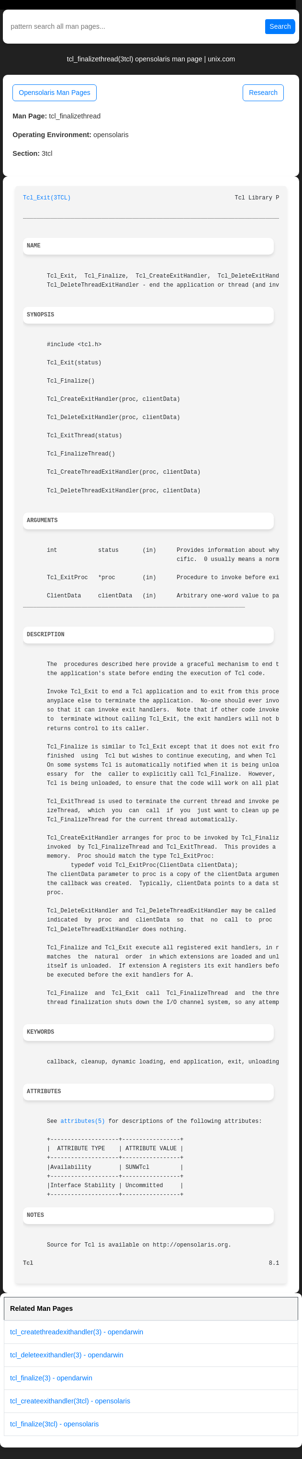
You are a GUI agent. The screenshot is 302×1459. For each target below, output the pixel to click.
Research (263, 92)
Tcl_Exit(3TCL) (47, 198)
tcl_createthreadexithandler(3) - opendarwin (76, 1332)
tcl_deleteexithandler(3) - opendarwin (66, 1355)
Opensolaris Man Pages (54, 92)
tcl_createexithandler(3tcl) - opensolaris (70, 1401)
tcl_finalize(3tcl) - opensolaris (54, 1424)
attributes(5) (83, 1121)
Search (280, 26)
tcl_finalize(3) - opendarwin (51, 1378)
